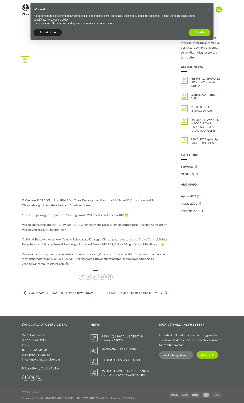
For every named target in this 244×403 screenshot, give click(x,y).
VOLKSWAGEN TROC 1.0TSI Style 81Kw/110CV (57, 292)
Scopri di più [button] (48, 32)
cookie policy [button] (60, 19)
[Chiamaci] (39, 378)
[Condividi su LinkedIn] (109, 277)
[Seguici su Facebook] (25, 378)
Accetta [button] (199, 32)
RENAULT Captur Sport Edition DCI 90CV (138, 292)
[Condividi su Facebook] (82, 277)
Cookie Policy (50, 368)
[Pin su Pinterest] (103, 277)
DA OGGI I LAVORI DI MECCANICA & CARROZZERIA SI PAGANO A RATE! (205, 125)
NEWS (35, 392)
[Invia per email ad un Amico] (96, 277)
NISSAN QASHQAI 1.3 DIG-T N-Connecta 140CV (205, 82)
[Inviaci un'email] (32, 378)
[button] (208, 9)
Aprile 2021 (188, 196)
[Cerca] (219, 9)
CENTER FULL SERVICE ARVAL (202, 108)
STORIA (26, 392)
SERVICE (187, 166)
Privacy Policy (31, 368)
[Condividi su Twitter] (89, 277)
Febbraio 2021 (190, 210)
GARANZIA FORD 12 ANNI (205, 96)
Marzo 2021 (189, 203)
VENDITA (187, 173)
